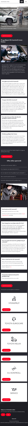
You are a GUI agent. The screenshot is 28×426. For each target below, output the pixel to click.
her (10, 266)
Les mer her (6, 309)
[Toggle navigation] (26, 1)
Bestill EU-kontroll (7, 35)
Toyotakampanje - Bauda (5, 1)
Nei (8, 414)
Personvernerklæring (14, 421)
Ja (3, 414)
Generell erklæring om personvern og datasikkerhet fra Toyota (14, 422)
